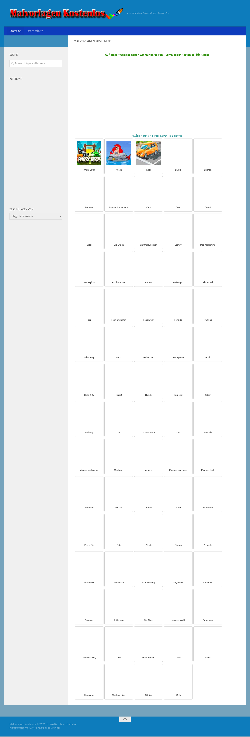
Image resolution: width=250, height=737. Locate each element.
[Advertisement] (157, 96)
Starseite (15, 31)
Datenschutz (34, 31)
